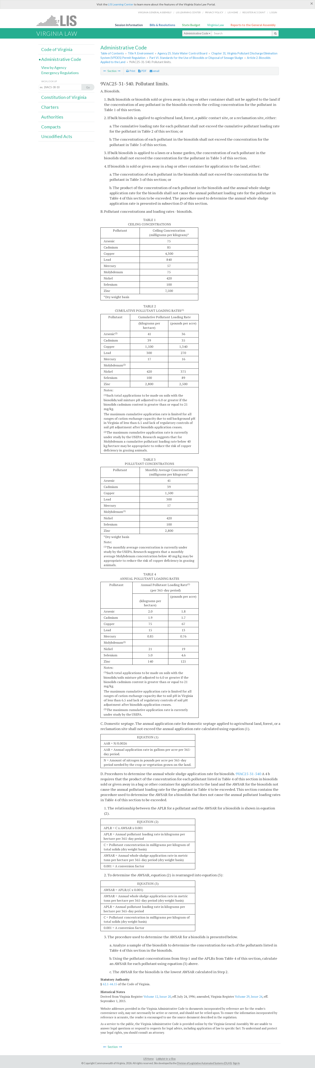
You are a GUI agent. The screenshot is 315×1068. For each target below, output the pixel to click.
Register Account (253, 12)
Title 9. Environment (141, 53)
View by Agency (53, 67)
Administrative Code (197, 33)
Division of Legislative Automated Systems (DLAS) (204, 1063)
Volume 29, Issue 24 (248, 996)
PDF (142, 71)
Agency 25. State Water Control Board (182, 53)
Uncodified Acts (56, 136)
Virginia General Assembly (155, 12)
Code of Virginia (56, 49)
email (154, 71)
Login (273, 12)
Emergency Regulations (60, 73)
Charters (50, 107)
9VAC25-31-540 (248, 773)
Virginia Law (215, 25)
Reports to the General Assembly (253, 25)
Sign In (236, 1063)
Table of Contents (112, 53)
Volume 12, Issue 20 (157, 996)
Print (130, 71)
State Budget (191, 25)
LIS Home (148, 1058)
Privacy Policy (214, 12)
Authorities (52, 117)
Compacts (51, 126)
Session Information (129, 25)
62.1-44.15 (110, 984)
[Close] (311, 3)
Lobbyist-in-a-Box (166, 1058)
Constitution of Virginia (63, 97)
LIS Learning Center (120, 4)
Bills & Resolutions (162, 25)
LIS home (233, 12)
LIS (58, 20)
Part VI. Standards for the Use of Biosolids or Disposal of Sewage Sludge (196, 57)
